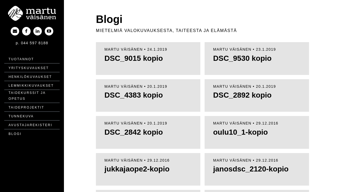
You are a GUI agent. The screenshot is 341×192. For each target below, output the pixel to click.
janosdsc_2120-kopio (251, 169)
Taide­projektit (26, 107)
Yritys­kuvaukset (29, 68)
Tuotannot (21, 59)
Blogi (15, 134)
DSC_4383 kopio (133, 95)
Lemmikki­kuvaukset (31, 85)
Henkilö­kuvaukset (30, 77)
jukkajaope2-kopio (136, 169)
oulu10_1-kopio (240, 132)
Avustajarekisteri (30, 125)
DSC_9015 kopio (133, 58)
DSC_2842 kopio (133, 132)
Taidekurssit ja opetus (27, 96)
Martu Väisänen (123, 49)
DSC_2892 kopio (242, 95)
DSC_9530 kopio (242, 58)
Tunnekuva (21, 116)
